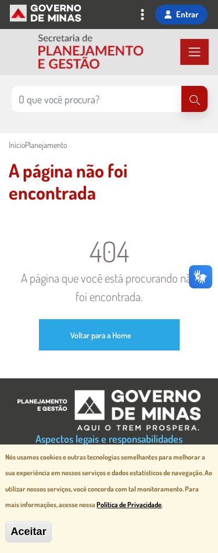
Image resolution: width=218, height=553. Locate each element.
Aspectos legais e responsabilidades (109, 438)
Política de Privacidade (129, 504)
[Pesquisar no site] (96, 99)
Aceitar (28, 531)
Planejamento (46, 145)
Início (17, 145)
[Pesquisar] (194, 99)
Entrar (181, 14)
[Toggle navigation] (142, 16)
